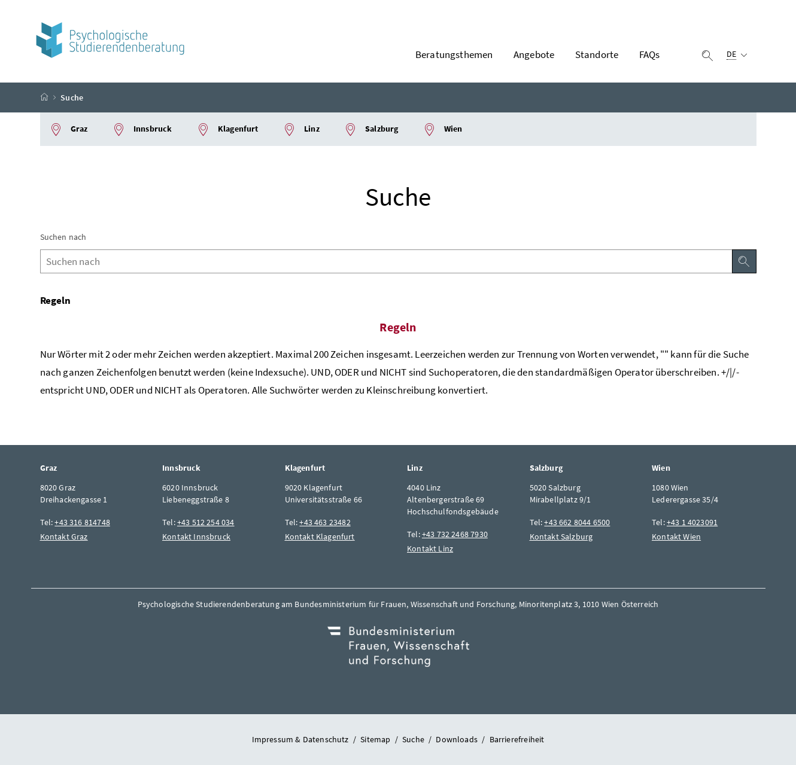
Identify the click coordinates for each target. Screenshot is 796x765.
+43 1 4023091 (692, 522)
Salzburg (371, 129)
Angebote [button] (534, 54)
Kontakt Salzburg (561, 536)
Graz (68, 129)
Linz (301, 129)
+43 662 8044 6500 (577, 522)
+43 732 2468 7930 (455, 534)
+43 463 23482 (324, 522)
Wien (443, 129)
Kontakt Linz (430, 548)
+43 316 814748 (82, 522)
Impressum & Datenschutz (300, 739)
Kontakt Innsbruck (196, 536)
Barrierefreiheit (517, 739)
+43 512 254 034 (206, 522)
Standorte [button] (597, 54)
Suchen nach (63, 236)
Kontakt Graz (64, 536)
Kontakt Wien (676, 536)
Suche (413, 739)
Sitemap (375, 739)
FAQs (649, 54)
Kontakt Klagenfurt (320, 536)
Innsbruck (142, 129)
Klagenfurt (227, 129)
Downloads (457, 739)
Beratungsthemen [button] (454, 54)
